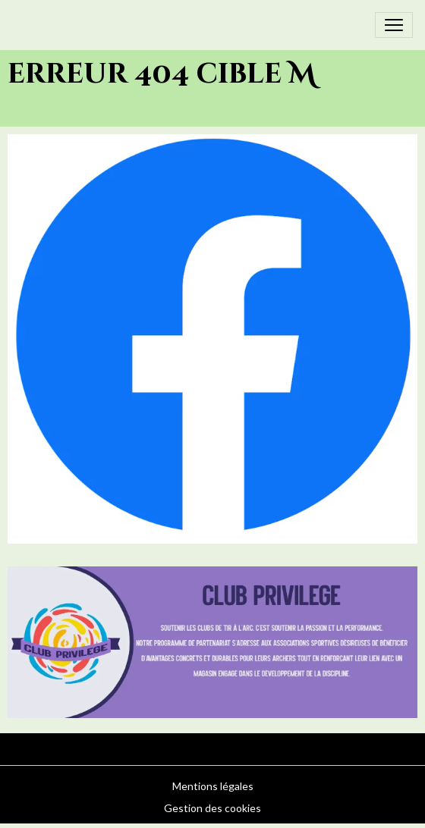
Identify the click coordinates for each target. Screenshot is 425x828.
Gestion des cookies (212, 807)
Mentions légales (212, 785)
